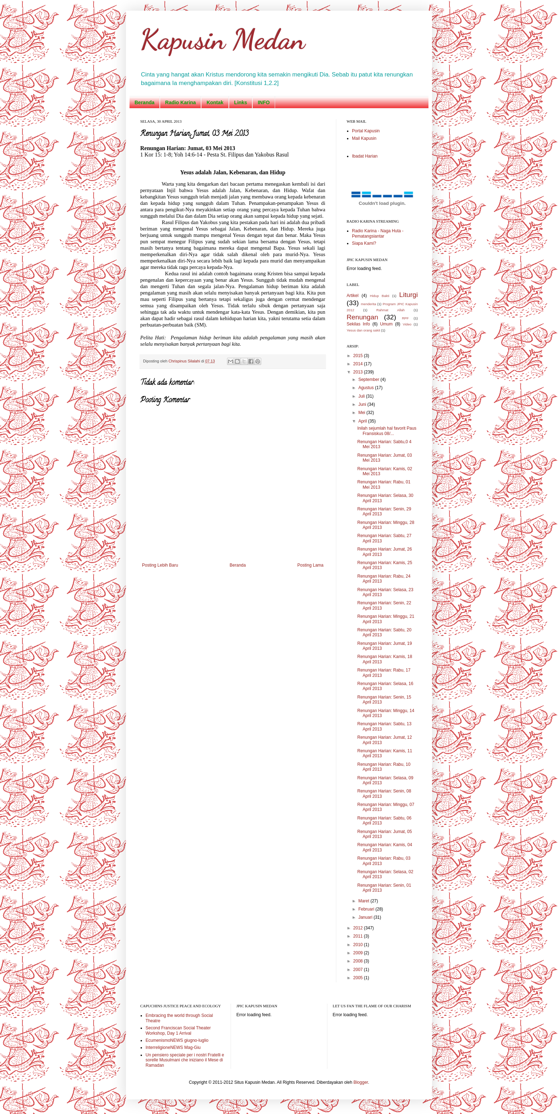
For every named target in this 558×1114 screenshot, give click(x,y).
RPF (405, 318)
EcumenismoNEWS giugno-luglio (177, 1040)
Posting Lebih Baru (160, 565)
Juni (362, 404)
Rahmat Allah (390, 310)
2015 (358, 355)
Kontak (214, 102)
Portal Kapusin (366, 130)
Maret (364, 900)
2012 (358, 927)
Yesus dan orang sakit (363, 330)
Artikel (352, 295)
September (369, 379)
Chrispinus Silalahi (184, 361)
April (363, 421)
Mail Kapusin (364, 138)
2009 (358, 952)
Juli (362, 396)
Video (407, 324)
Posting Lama (310, 565)
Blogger (360, 1082)
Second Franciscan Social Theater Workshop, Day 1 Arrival (178, 1030)
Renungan (362, 317)
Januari (366, 917)
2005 (358, 977)
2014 (358, 363)
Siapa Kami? (364, 243)
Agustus (366, 387)
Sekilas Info (358, 324)
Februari (366, 909)
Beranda (144, 102)
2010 (358, 944)
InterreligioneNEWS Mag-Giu (173, 1047)
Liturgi (408, 294)
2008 (358, 961)
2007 (358, 969)
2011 (358, 936)
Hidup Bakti (379, 296)
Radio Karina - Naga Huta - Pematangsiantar (378, 233)
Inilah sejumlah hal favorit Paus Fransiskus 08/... (386, 431)
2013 (358, 372)
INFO (263, 102)
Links (240, 102)
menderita (368, 304)
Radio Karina (180, 102)
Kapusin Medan (222, 39)
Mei (362, 412)
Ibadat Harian (365, 156)
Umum (386, 324)
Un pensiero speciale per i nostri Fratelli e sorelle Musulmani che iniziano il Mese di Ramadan (185, 1060)
